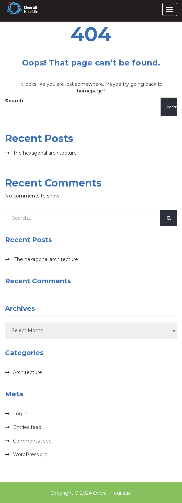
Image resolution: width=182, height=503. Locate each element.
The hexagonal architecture (45, 153)
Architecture (27, 372)
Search (14, 101)
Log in (20, 414)
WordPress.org (30, 454)
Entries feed (27, 427)
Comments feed (32, 441)
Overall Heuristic (112, 493)
